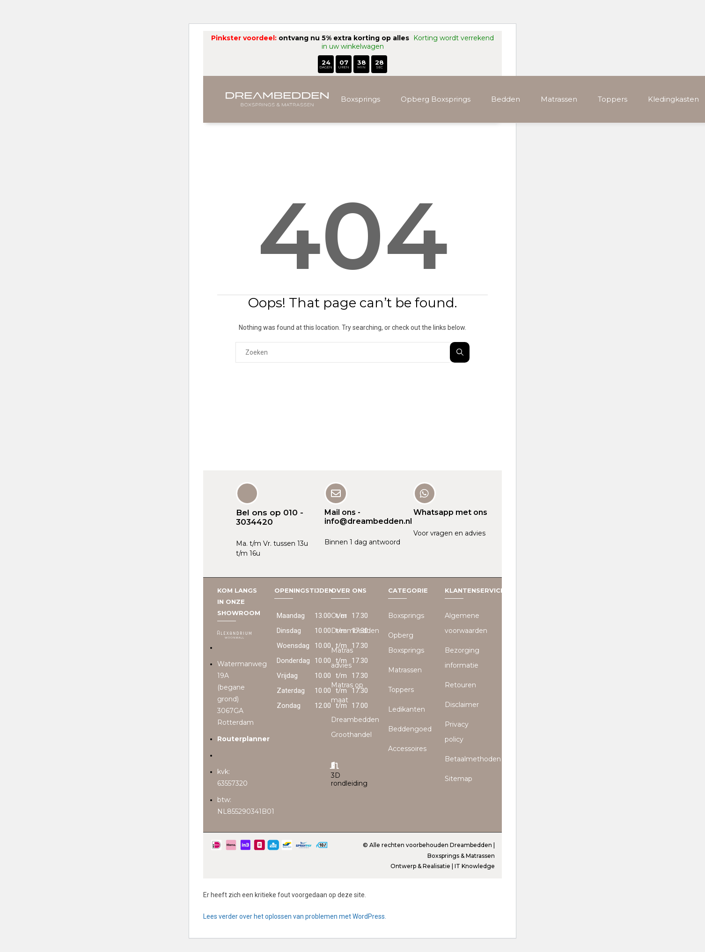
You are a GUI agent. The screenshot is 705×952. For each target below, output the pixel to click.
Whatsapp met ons (450, 511)
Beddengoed (410, 728)
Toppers (612, 99)
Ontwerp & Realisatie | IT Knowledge (442, 866)
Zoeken (459, 352)
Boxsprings (360, 99)
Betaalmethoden (473, 758)
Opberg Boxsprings (435, 99)
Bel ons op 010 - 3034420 (269, 516)
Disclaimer (462, 704)
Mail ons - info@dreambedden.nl (368, 516)
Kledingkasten (673, 99)
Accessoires (407, 748)
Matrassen (559, 99)
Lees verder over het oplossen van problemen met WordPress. (294, 916)
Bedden (505, 99)
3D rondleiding (349, 779)
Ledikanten (406, 709)
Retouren (460, 684)
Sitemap (458, 778)
